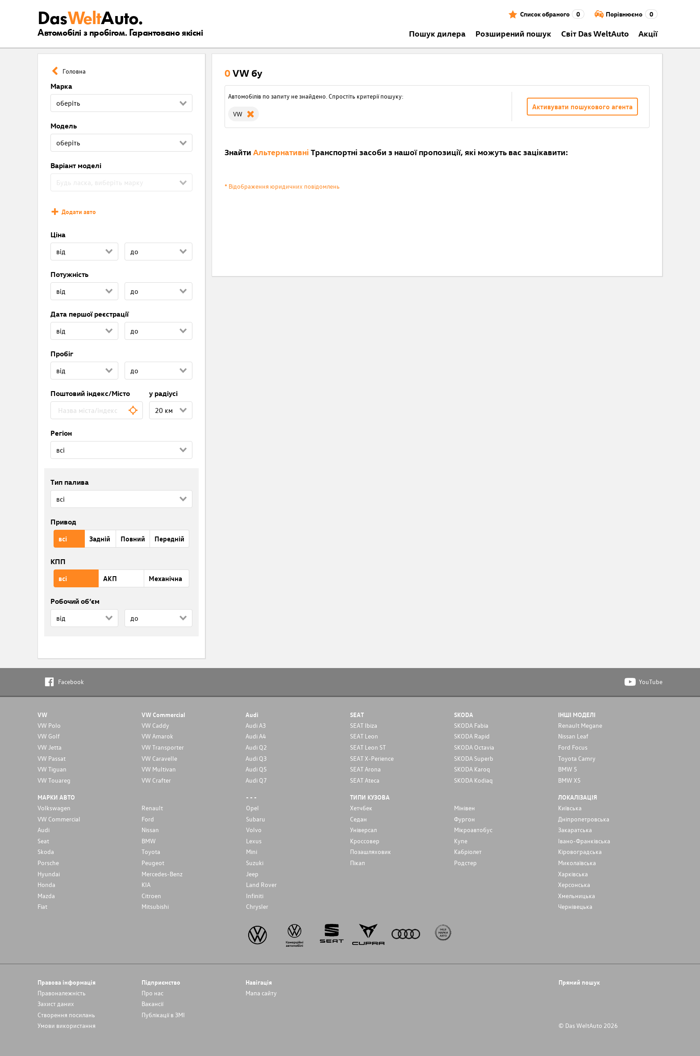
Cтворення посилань (66, 1015)
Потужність (69, 274)
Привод (63, 521)
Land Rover (261, 884)
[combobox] (96, 410)
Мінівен (464, 808)
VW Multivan (159, 769)
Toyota (151, 851)
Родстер (465, 862)
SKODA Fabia (471, 725)
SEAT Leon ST (368, 747)
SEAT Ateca (364, 780)
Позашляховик (370, 851)
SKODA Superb (473, 758)
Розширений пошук (513, 33)
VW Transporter (163, 747)
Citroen (151, 895)
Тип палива (69, 482)
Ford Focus (573, 747)
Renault (152, 808)
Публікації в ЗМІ (163, 1015)
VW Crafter (156, 780)
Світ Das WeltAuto (595, 33)
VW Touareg (54, 780)
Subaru (255, 819)
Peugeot (153, 862)
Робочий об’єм (75, 601)
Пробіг (61, 353)
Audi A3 (256, 725)
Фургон (464, 819)
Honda (46, 884)
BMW (149, 841)
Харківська (573, 874)
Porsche (48, 862)
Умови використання (67, 1025)
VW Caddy (155, 725)
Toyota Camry (577, 758)
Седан (358, 819)
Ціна (58, 234)
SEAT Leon (364, 736)
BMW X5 (569, 780)
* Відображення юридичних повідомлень (282, 186)
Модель (63, 125)
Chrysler (257, 906)
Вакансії (152, 1003)
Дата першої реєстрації (89, 313)
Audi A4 (256, 736)
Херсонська (574, 884)
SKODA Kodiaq (473, 780)
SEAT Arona (365, 769)
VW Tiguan (52, 769)
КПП (58, 561)
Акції (648, 33)
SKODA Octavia (474, 747)
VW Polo (49, 725)
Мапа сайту (261, 993)
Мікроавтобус (473, 829)
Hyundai (49, 874)
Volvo (254, 829)
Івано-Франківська (584, 841)
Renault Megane (580, 725)
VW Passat (52, 758)
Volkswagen (54, 808)
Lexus (254, 841)
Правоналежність (62, 993)
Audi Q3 (256, 758)
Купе (460, 841)
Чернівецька (575, 906)
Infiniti (254, 895)
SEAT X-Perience (372, 758)
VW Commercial (59, 819)
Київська (570, 808)
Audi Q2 (256, 747)
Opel (252, 808)
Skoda (46, 851)
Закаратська (575, 829)
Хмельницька (576, 895)
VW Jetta (50, 747)
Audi (44, 829)
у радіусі (163, 393)
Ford (148, 819)
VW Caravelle (159, 758)
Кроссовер (364, 841)
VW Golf (49, 736)
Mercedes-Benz (162, 874)
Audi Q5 (256, 769)
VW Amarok (157, 736)
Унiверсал (363, 829)
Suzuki (254, 862)
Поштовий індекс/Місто (90, 393)
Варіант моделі (75, 165)
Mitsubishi (155, 906)
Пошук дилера (437, 33)
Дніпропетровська (583, 819)
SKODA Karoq (472, 769)
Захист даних (56, 1003)
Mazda (46, 895)
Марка (61, 86)
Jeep (252, 874)
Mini (251, 851)
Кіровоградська (580, 851)
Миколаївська (577, 862)
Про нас (152, 993)
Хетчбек (361, 808)
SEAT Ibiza (363, 725)
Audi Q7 (256, 780)
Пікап (357, 862)
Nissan (150, 829)
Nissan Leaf (573, 736)
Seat (43, 841)
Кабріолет (468, 851)
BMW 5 (567, 769)
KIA (146, 884)
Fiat (42, 906)
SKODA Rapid (472, 736)
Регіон (61, 433)
